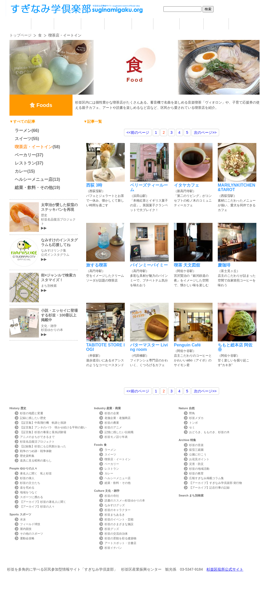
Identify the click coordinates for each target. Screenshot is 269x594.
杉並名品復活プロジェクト (37, 441)
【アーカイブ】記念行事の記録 (209, 487)
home (20, 23)
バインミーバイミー (149, 265)
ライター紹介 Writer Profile (139, 560)
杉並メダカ (196, 417)
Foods (100, 444)
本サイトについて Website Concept (28, 560)
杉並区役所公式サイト (224, 569)
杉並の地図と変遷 (31, 413)
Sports (20, 514)
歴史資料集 (27, 455)
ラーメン (23, 130)
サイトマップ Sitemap (104, 560)
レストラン (25, 163)
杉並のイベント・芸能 (119, 519)
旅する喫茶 (96, 265)
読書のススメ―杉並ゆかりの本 (125, 500)
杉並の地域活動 (199, 468)
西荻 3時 (94, 185)
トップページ (20, 35)
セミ (192, 427)
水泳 (23, 519)
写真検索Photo (175, 560)
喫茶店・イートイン (34, 147)
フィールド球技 (30, 524)
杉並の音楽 (196, 445)
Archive (187, 440)
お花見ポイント (199, 459)
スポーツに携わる (31, 497)
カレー (21, 171)
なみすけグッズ (115, 505)
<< (137, 132)
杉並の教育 (196, 473)
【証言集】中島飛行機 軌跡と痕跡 (43, 422)
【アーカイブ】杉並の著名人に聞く (43, 501)
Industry (107, 408)
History (17, 408)
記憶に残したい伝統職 (119, 432)
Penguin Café (187, 345)
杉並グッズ (112, 528)
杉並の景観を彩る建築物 (120, 538)
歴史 (42, 23)
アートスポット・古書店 (120, 543)
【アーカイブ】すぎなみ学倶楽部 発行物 (215, 482)
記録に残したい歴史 (33, 417)
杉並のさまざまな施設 (119, 524)
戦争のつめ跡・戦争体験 (36, 451)
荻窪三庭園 (196, 449)
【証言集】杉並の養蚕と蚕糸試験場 (43, 432)
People (23, 468)
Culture (107, 490)
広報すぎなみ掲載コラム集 (206, 478)
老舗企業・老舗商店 (118, 417)
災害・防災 (196, 463)
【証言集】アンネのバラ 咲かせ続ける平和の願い (53, 427)
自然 (191, 23)
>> (205, 132)
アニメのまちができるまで (37, 436)
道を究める (27, 487)
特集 (216, 23)
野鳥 (192, 413)
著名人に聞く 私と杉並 (36, 473)
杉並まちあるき (115, 514)
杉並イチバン (113, 547)
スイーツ (23, 138)
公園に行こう (197, 454)
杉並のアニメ (113, 427)
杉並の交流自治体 (116, 533)
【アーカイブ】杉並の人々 (37, 506)
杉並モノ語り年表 (116, 436)
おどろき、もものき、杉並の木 (209, 432)
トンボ (193, 422)
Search (191, 495)
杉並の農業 (112, 422)
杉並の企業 (112, 413)
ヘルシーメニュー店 (34, 179)
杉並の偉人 (27, 478)
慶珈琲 (224, 265)
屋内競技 (26, 528)
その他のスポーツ (31, 533)
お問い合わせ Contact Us (69, 560)
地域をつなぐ (28, 492)
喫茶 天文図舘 (187, 265)
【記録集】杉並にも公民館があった (43, 446)
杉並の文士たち (30, 482)
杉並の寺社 (112, 495)
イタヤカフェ (186, 185)
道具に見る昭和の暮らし (36, 460)
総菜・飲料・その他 (34, 187)
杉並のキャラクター (118, 509)
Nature (187, 408)
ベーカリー (25, 155)
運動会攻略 (27, 538)
